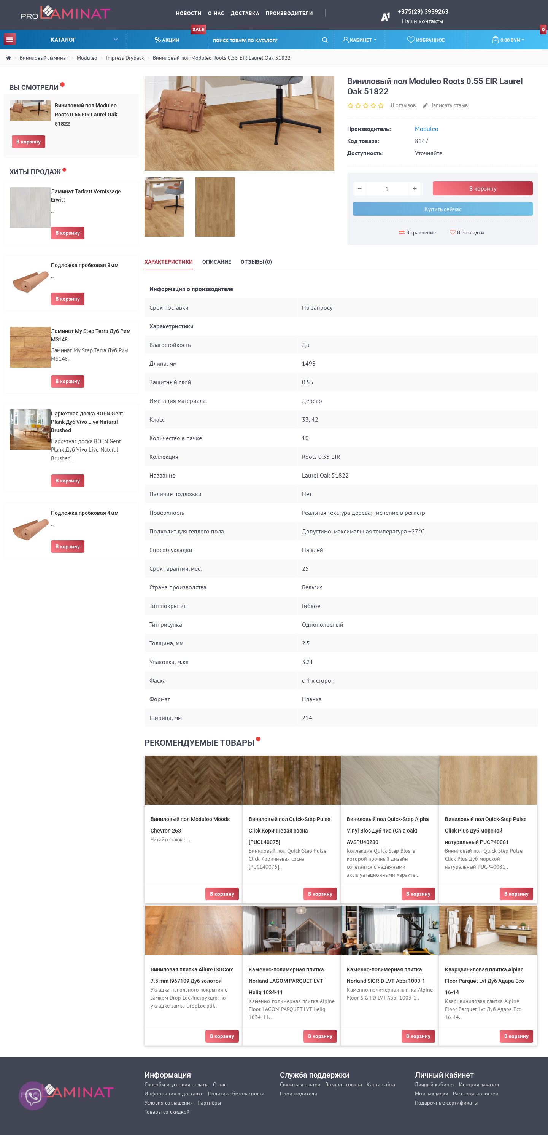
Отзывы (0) (256, 262)
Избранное (426, 39)
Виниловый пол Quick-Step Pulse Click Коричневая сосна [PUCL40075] (289, 830)
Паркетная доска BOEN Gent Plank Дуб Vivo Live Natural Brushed (87, 422)
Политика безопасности (236, 1093)
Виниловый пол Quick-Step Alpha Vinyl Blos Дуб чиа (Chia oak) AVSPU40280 (388, 830)
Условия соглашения (169, 1102)
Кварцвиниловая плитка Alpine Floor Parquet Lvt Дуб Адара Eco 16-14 (484, 980)
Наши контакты (422, 21)
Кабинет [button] (358, 40)
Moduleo (87, 57)
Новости (189, 13)
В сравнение (417, 232)
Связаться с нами (300, 1084)
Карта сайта (381, 1084)
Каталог (60, 39)
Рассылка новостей (475, 1093)
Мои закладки (431, 1093)
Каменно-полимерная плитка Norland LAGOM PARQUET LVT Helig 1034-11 (286, 980)
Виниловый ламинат (44, 57)
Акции (180, 36)
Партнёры (209, 1102)
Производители (289, 13)
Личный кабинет (434, 1084)
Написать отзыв (445, 105)
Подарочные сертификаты (446, 1102)
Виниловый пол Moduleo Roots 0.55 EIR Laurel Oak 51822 (222, 57)
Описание (216, 262)
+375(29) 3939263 (423, 11)
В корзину (28, 141)
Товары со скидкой (167, 1111)
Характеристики (169, 262)
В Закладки (467, 232)
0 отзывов (403, 105)
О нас (216, 13)
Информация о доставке (174, 1093)
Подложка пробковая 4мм (85, 513)
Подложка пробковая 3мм (85, 265)
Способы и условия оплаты (176, 1084)
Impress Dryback (125, 57)
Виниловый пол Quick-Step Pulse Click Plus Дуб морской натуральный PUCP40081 (486, 830)
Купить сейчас (443, 209)
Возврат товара (343, 1084)
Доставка (245, 13)
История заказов (479, 1084)
